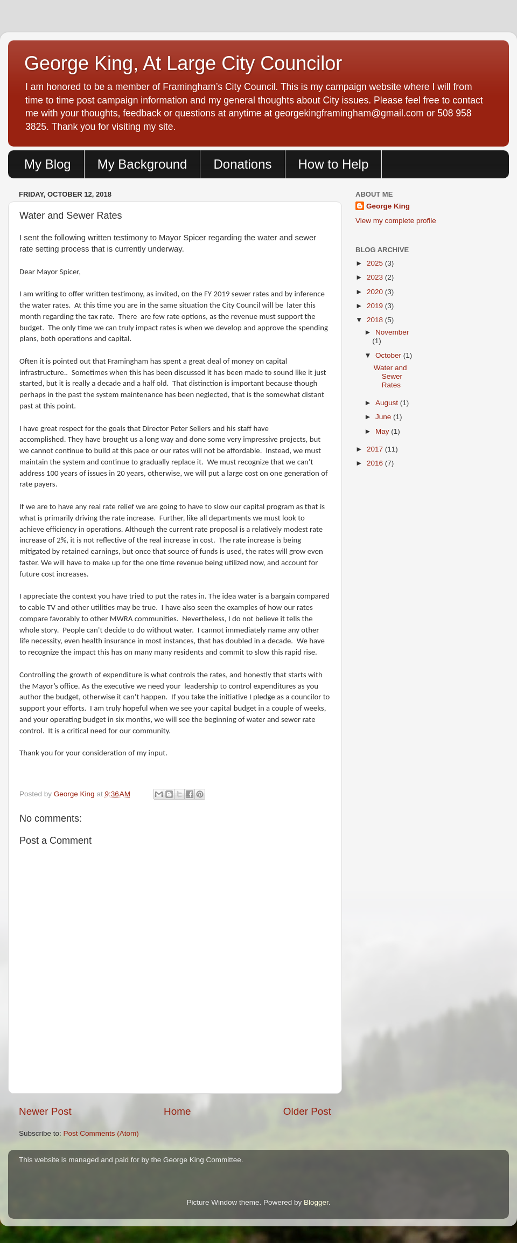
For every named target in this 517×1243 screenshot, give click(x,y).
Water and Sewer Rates (390, 376)
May (383, 431)
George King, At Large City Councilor (183, 63)
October (389, 355)
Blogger (316, 1202)
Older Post (307, 1111)
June (384, 417)
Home (177, 1111)
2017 (376, 449)
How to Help (333, 164)
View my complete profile (395, 221)
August (387, 403)
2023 (376, 277)
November (392, 332)
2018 (376, 320)
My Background (142, 164)
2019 (376, 306)
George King (388, 206)
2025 (376, 263)
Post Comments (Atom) (101, 1133)
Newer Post (45, 1111)
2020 (376, 292)
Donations (242, 164)
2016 (376, 463)
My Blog (47, 164)
